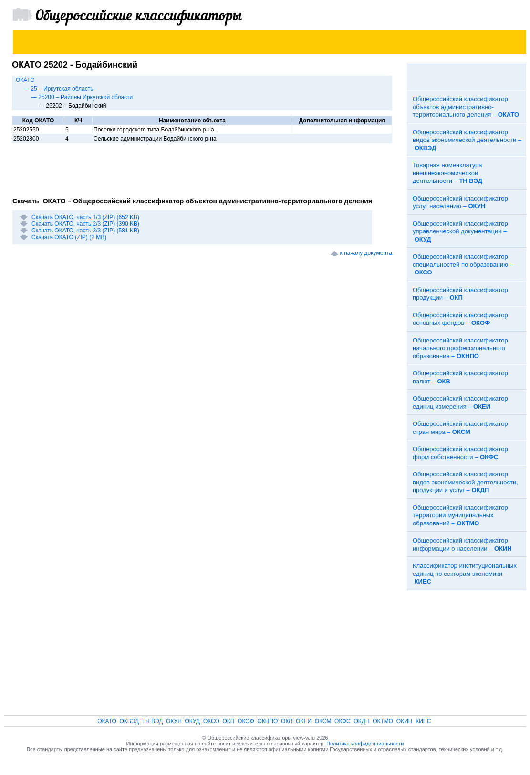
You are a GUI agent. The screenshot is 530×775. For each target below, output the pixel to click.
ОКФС (342, 721)
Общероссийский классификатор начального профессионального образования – (460, 348)
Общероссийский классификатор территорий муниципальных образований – (460, 515)
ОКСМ (323, 721)
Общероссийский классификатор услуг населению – (460, 202)
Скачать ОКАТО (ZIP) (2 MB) (68, 237)
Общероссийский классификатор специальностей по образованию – (463, 264)
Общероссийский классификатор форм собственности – (460, 453)
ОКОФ (246, 721)
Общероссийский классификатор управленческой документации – (460, 231)
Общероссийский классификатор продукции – (460, 294)
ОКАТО (25, 80)
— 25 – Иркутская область (58, 88)
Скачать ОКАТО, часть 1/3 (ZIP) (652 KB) (85, 217)
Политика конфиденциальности (365, 743)
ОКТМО (383, 721)
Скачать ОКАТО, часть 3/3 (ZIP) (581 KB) (85, 230)
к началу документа (366, 253)
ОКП (228, 721)
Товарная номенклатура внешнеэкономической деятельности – (447, 172)
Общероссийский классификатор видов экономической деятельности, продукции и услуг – (465, 482)
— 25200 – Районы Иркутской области (82, 97)
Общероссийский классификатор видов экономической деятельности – (467, 140)
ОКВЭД (129, 721)
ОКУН (174, 721)
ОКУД (192, 721)
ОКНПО (267, 721)
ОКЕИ (304, 721)
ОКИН (404, 721)
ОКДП (361, 721)
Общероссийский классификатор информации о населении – (462, 544)
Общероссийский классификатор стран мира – (460, 427)
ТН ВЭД (152, 721)
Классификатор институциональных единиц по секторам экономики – (465, 573)
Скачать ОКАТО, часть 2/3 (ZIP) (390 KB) (85, 224)
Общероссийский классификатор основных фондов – (460, 319)
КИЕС (423, 721)
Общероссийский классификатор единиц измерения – (460, 402)
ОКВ (286, 721)
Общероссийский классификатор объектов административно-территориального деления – (466, 106)
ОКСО (211, 721)
